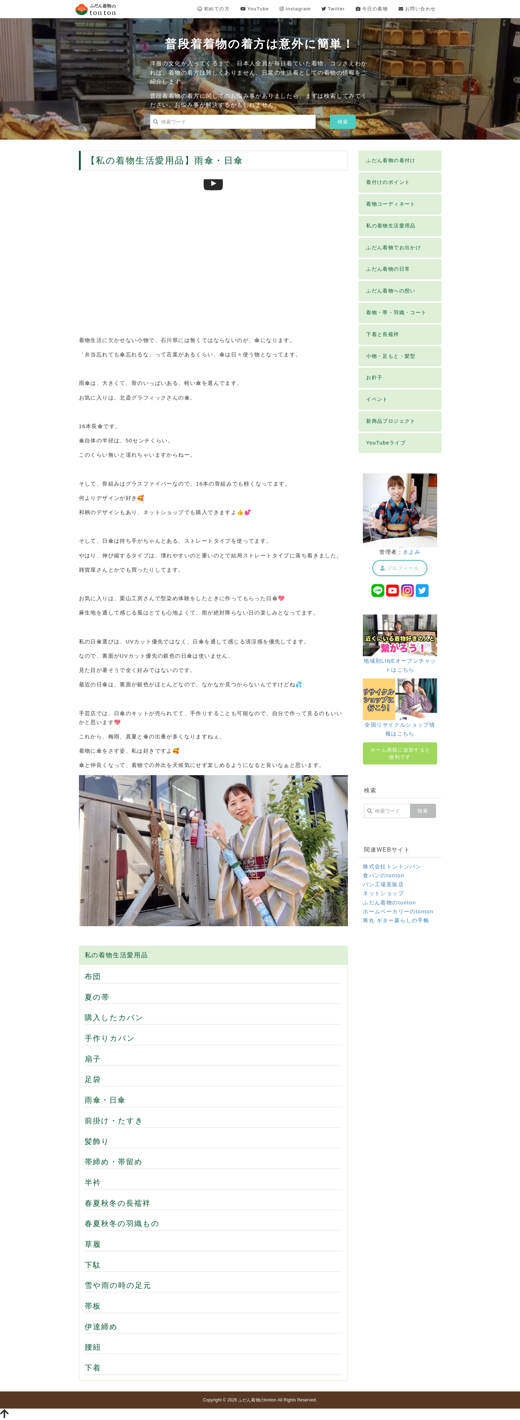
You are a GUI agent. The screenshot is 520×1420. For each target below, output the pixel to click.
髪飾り (97, 1141)
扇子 (93, 1059)
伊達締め (101, 1327)
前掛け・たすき (114, 1121)
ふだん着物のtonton (389, 902)
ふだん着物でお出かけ (393, 247)
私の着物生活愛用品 (116, 955)
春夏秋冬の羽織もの (122, 1223)
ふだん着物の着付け (391, 160)
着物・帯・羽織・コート (396, 312)
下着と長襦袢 (382, 334)
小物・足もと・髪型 (391, 356)
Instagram (295, 8)
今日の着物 (372, 8)
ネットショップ (383, 893)
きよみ (411, 552)
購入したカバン (114, 1017)
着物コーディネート (391, 204)
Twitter (333, 8)
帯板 (93, 1306)
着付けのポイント (388, 182)
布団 (93, 976)
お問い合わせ (417, 8)
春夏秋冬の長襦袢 (118, 1203)
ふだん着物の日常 (388, 269)
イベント (377, 399)
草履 (93, 1244)
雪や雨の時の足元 (118, 1285)
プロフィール (399, 568)
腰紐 (93, 1347)
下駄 (93, 1265)
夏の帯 (97, 997)
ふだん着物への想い (391, 290)
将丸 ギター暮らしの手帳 (396, 920)
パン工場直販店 (383, 884)
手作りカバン (110, 1038)
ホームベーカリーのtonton (398, 911)
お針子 (374, 377)
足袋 (93, 1079)
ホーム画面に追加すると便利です (400, 753)
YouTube (254, 8)
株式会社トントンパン (392, 866)
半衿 (93, 1182)
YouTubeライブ (386, 443)
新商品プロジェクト (391, 421)
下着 (93, 1368)
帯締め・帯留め (114, 1162)
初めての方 (214, 8)
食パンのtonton (383, 875)
